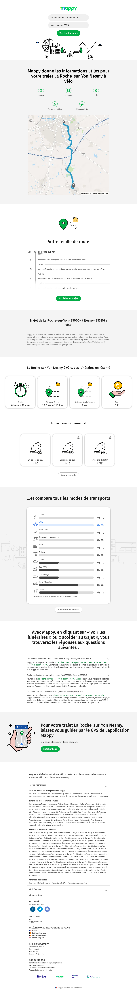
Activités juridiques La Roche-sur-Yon (78, 873)
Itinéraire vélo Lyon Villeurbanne (87, 815)
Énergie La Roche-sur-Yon (46, 862)
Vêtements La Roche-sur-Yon (52, 873)
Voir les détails (68, 475)
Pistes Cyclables (44, 883)
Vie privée (51, 963)
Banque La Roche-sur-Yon (78, 859)
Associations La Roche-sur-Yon (53, 846)
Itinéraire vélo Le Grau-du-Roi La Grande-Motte (60, 820)
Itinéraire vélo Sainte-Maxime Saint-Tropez (50, 809)
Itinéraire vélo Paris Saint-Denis (77, 823)
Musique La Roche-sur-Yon (65, 854)
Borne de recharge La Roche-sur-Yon (85, 870)
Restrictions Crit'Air (59, 883)
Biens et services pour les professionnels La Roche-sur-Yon (51, 849)
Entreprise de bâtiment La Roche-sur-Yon (52, 835)
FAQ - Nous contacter (37, 965)
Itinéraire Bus (72, 796)
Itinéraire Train (96, 794)
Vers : (60, 25)
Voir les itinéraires (69, 33)
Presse (31, 954)
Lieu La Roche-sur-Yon (99, 865)
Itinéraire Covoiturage (37, 796)
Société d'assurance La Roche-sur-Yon (79, 838)
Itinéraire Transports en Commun (76, 794)
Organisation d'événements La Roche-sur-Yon (80, 843)
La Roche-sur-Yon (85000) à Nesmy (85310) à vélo (59, 679)
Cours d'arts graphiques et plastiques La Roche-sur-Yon (49, 870)
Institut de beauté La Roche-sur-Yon (76, 857)
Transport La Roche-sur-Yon (52, 841)
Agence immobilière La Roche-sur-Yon (83, 835)
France (33, 931)
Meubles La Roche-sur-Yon (76, 867)
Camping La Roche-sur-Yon (52, 843)
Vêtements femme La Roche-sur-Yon (47, 865)
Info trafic (32, 883)
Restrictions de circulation (77, 883)
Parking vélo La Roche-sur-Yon (86, 849)
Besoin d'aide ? (36, 895)
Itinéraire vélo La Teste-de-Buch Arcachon (58, 807)
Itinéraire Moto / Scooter (56, 796)
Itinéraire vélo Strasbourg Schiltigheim (82, 809)
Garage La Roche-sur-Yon (81, 833)
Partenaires (40, 954)
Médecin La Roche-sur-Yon (76, 846)
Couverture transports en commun (42, 968)
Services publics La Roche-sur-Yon (74, 851)
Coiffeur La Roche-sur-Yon (53, 838)
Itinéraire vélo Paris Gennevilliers (50, 825)
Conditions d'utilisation (37, 963)
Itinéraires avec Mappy (37, 804)
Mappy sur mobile (35, 922)
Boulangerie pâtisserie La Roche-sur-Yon (72, 862)
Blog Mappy (33, 952)
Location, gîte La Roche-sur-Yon (75, 841)
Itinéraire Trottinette (100, 796)
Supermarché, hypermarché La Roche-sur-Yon (48, 867)
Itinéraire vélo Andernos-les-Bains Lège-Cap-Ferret (67, 812)
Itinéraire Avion (85, 796)
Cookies (59, 963)
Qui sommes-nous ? (36, 947)
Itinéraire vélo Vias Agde (81, 817)
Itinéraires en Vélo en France (58, 804)
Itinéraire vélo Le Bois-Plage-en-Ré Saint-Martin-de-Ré (49, 817)
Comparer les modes (68, 609)
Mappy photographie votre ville (40, 970)
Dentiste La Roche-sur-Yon (87, 854)
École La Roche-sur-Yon (45, 854)
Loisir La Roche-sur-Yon (96, 867)
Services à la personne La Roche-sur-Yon (52, 859)
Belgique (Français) (37, 933)
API (30, 919)
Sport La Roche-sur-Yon (96, 846)
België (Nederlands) (38, 935)
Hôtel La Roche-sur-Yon (38, 833)
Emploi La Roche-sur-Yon (51, 851)
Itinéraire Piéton (44, 794)
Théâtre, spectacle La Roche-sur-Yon (76, 865)
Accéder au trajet (68, 298)
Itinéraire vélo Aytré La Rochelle (51, 823)
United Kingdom (36, 938)
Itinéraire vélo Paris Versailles (82, 804)
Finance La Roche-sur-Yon (51, 857)
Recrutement (34, 949)
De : (64, 17)
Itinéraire (32, 794)
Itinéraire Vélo (57, 794)
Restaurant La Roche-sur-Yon (59, 833)
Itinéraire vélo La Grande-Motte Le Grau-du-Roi (55, 815)
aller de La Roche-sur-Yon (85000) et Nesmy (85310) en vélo (78, 695)
